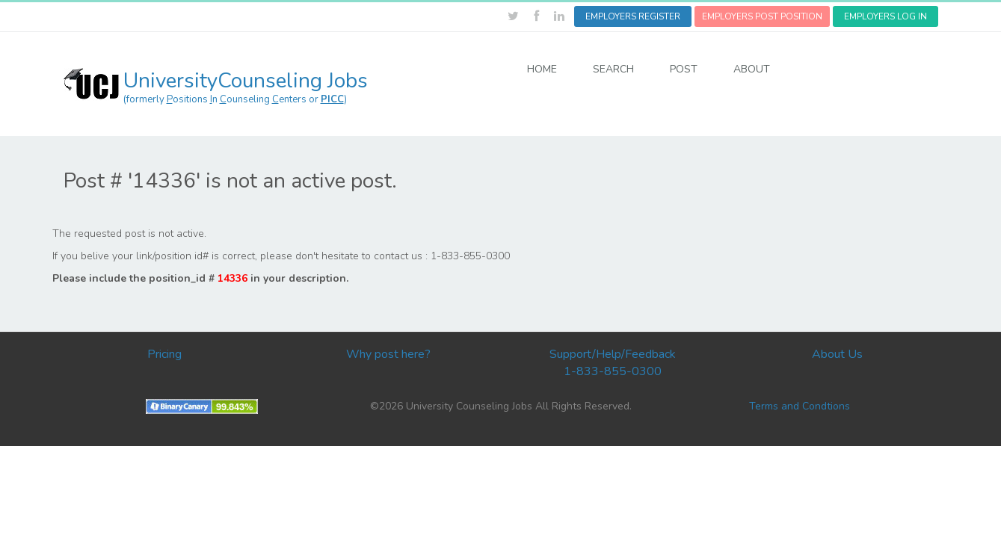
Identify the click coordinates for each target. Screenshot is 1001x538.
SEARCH (613, 69)
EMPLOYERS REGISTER (632, 16)
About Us (837, 354)
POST (683, 69)
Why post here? (388, 354)
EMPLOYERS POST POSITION (762, 16)
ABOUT (751, 69)
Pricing (164, 354)
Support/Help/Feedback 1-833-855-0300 (612, 363)
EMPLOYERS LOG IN (885, 16)
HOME (542, 69)
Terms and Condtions (799, 406)
